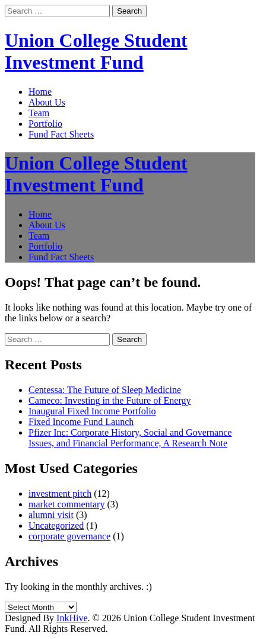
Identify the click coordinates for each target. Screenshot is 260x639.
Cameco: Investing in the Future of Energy (109, 400)
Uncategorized (56, 525)
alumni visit (51, 515)
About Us (46, 102)
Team (38, 113)
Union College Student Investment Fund (96, 51)
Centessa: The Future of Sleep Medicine (104, 390)
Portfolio (45, 124)
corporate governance (69, 536)
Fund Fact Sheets (61, 134)
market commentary (66, 504)
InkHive (71, 618)
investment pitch (59, 493)
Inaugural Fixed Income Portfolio (92, 411)
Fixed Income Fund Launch (81, 422)
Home (40, 92)
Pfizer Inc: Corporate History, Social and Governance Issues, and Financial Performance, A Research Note (130, 437)
